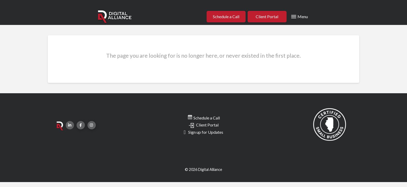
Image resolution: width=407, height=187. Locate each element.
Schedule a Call (203, 117)
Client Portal (204, 124)
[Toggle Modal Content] (299, 16)
